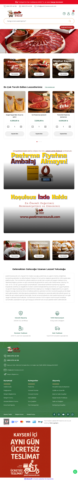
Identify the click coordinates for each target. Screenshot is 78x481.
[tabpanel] (39, 42)
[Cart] (73, 13)
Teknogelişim (54, 423)
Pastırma (31, 387)
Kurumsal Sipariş (9, 406)
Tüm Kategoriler (33, 406)
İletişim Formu (8, 398)
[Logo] (16, 13)
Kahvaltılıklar (32, 398)
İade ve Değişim (57, 402)
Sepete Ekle (15, 134)
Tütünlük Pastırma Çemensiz (63, 116)
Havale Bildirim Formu (11, 402)
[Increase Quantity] (21, 127)
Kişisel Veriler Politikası (59, 398)
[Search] (39, 21)
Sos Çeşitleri (32, 402)
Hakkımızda (7, 387)
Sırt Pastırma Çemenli (39, 115)
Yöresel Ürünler (33, 391)
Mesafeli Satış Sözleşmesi (60, 387)
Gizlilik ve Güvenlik (58, 391)
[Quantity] (14, 127)
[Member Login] (68, 13)
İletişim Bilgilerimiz (10, 395)
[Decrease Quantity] (8, 127)
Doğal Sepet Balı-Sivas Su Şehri (14, 116)
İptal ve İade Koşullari (59, 395)
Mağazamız (7, 391)
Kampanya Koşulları (58, 406)
